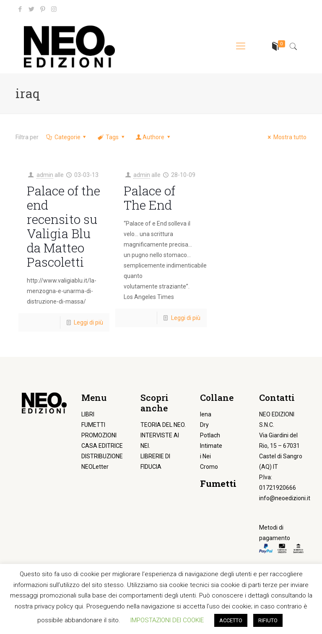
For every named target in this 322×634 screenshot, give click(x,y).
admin (44, 174)
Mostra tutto (285, 137)
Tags (111, 137)
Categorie (66, 137)
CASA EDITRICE (102, 445)
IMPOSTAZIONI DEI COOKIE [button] (167, 620)
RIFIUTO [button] (268, 620)
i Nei (205, 456)
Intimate (211, 445)
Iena (205, 414)
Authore (153, 137)
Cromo (209, 466)
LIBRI (87, 414)
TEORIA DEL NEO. (163, 424)
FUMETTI (93, 424)
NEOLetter (95, 466)
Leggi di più (88, 322)
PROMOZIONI (99, 435)
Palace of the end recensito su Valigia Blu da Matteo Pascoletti (63, 226)
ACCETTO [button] (230, 620)
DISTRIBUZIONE (102, 456)
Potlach (210, 435)
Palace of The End (149, 197)
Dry (204, 424)
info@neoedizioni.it (284, 498)
